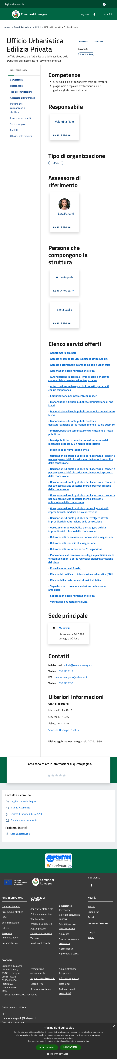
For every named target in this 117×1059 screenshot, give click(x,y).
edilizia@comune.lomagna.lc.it (79, 665)
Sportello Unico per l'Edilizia (64, 730)
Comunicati (93, 912)
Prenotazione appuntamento (37, 971)
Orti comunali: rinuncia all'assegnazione (73, 543)
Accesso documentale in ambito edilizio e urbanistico (80, 365)
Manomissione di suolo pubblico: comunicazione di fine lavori (80, 403)
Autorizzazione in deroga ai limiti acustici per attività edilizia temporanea (78, 388)
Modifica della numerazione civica (69, 450)
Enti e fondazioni (10, 922)
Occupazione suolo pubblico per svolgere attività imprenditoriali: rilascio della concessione (77, 529)
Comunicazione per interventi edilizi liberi (73, 396)
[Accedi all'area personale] (104, 4)
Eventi (91, 937)
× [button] (114, 1026)
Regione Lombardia (14, 4)
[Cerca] (111, 14)
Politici (5, 928)
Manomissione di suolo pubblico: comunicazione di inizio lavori (81, 413)
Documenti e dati (10, 943)
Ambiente (64, 934)
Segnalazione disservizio (42, 978)
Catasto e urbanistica (41, 933)
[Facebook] (93, 14)
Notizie (91, 906)
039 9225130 (66, 683)
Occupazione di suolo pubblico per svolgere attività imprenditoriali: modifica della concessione (78, 510)
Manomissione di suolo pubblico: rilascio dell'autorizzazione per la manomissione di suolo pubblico (81, 423)
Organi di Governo (11, 906)
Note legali (64, 984)
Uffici (38, 27)
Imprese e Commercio (41, 924)
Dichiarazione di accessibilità (67, 991)
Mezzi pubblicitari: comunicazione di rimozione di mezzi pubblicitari (80, 432)
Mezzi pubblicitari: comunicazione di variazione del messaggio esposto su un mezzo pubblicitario (78, 442)
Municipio (64, 628)
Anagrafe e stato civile (41, 909)
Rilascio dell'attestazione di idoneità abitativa (75, 580)
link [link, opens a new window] (87, 1041)
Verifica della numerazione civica (68, 602)
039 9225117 (66, 671)
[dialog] (58, 1041)
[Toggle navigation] (6, 14)
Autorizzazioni (66, 949)
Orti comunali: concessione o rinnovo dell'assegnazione (81, 537)
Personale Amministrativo (10, 935)
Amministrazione (22, 27)
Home (7, 27)
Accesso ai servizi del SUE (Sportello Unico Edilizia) (79, 359)
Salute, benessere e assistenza (69, 941)
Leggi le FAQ (36, 984)
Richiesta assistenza (40, 989)
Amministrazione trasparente (67, 971)
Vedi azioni (100, 41)
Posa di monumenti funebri (65, 568)
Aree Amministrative (12, 912)
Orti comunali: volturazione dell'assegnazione (76, 549)
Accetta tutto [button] (47, 1047)
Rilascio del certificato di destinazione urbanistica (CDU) (81, 574)
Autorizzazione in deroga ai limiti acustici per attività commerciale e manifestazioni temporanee (78, 378)
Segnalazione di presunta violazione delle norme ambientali (77, 588)
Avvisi (91, 917)
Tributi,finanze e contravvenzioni (67, 926)
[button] (58, 1053)
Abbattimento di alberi (63, 353)
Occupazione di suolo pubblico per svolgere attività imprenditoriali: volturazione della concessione (78, 520)
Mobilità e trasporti (40, 943)
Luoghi (91, 932)
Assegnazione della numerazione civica (72, 371)
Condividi (85, 41)
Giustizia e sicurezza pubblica (69, 917)
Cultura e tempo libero (41, 914)
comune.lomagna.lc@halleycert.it (71, 677)
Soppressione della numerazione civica (72, 596)
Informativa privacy (69, 978)
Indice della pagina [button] (18, 70)
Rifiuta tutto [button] (70, 1047)
